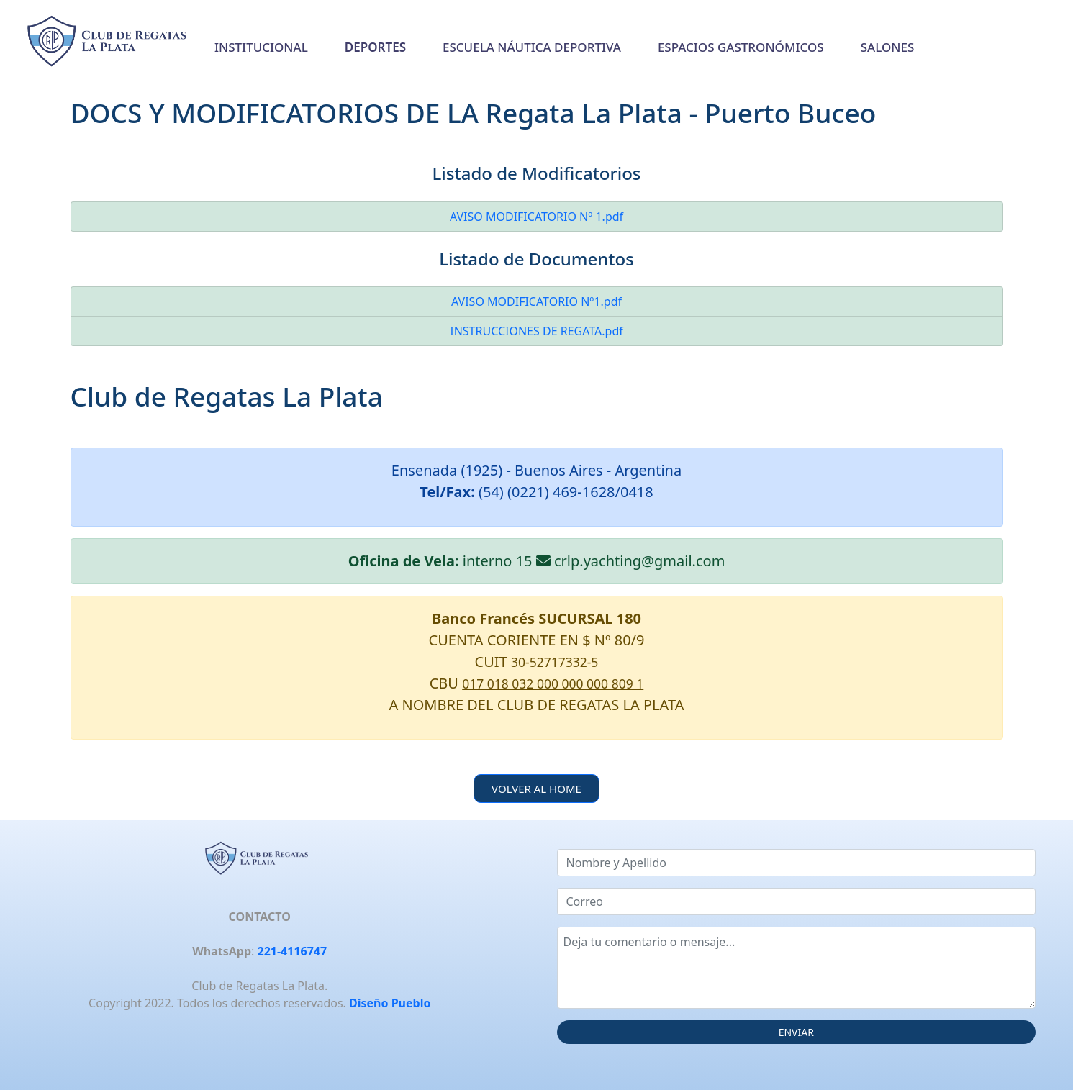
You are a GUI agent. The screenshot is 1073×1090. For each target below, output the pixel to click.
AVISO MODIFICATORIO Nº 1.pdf (536, 216)
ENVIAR (796, 1032)
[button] (375, 47)
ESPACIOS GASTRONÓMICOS (741, 47)
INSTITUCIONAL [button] (261, 47)
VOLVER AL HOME (536, 788)
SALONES (888, 47)
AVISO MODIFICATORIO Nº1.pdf (536, 301)
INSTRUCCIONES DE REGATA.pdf (536, 331)
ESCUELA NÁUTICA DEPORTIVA (532, 47)
